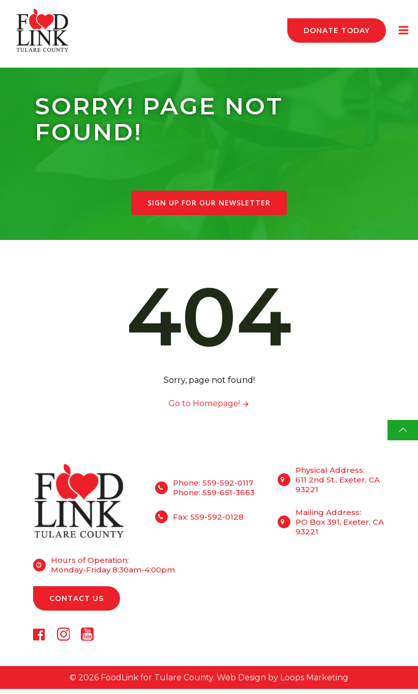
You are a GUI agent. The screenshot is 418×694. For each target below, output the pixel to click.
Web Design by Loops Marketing (282, 682)
